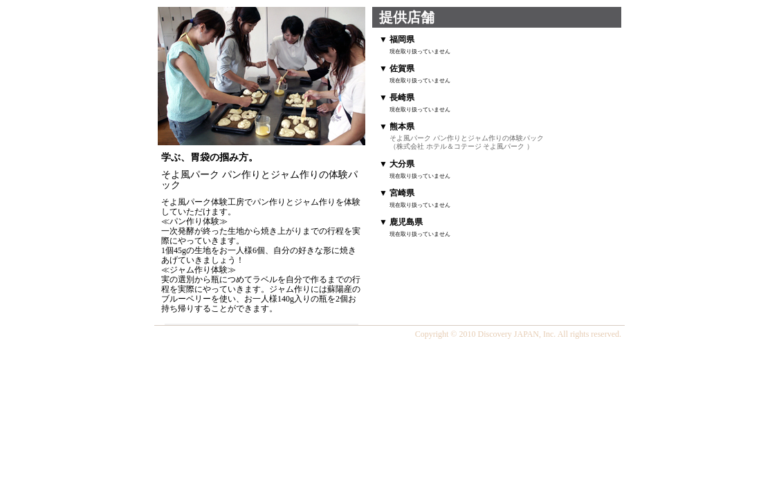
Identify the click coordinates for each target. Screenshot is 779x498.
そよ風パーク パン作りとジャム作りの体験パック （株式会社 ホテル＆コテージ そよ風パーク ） (467, 142)
